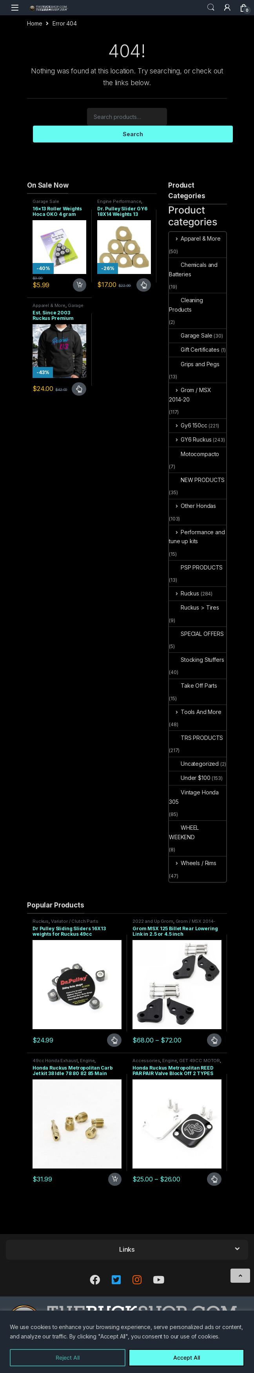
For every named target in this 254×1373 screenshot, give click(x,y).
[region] (127, 1342)
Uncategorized (194, 763)
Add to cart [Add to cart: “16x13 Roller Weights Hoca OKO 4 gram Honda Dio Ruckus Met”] (79, 285)
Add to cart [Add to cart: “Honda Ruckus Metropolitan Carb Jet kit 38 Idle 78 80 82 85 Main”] (115, 1179)
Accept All (186, 1357)
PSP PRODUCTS (196, 567)
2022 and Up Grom (152, 921)
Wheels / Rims (192, 863)
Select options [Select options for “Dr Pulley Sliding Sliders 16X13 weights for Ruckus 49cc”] (114, 1040)
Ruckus (184, 593)
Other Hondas (192, 505)
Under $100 (189, 777)
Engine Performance (119, 201)
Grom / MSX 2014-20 (190, 395)
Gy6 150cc (188, 425)
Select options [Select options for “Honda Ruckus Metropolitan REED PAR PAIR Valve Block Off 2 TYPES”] (214, 1179)
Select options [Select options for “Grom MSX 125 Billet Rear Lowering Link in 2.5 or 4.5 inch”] (214, 1040)
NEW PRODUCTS (197, 480)
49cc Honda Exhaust (55, 1060)
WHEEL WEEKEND (184, 832)
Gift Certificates (194, 349)
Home (34, 23)
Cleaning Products (186, 305)
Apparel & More (49, 305)
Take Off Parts (193, 685)
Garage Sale (46, 201)
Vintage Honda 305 (194, 797)
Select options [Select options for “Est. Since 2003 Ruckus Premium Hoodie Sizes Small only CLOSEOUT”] (79, 389)
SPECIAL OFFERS (196, 633)
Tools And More (195, 711)
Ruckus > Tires (194, 607)
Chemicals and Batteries (193, 269)
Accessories (146, 1060)
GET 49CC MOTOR (199, 1060)
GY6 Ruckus (190, 439)
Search (211, 7)
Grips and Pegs (194, 364)
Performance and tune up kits (197, 537)
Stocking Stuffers (196, 659)
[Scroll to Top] (240, 1276)
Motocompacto (194, 454)
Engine (87, 1060)
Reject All (68, 1357)
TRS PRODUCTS (196, 737)
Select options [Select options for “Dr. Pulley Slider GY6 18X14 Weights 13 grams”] (143, 285)
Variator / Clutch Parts (74, 921)
